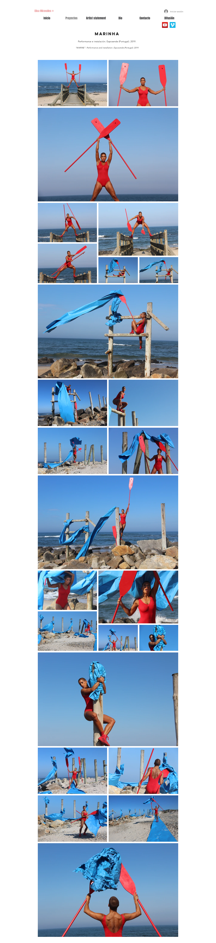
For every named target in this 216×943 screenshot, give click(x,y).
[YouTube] (165, 25)
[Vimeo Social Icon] (173, 25)
